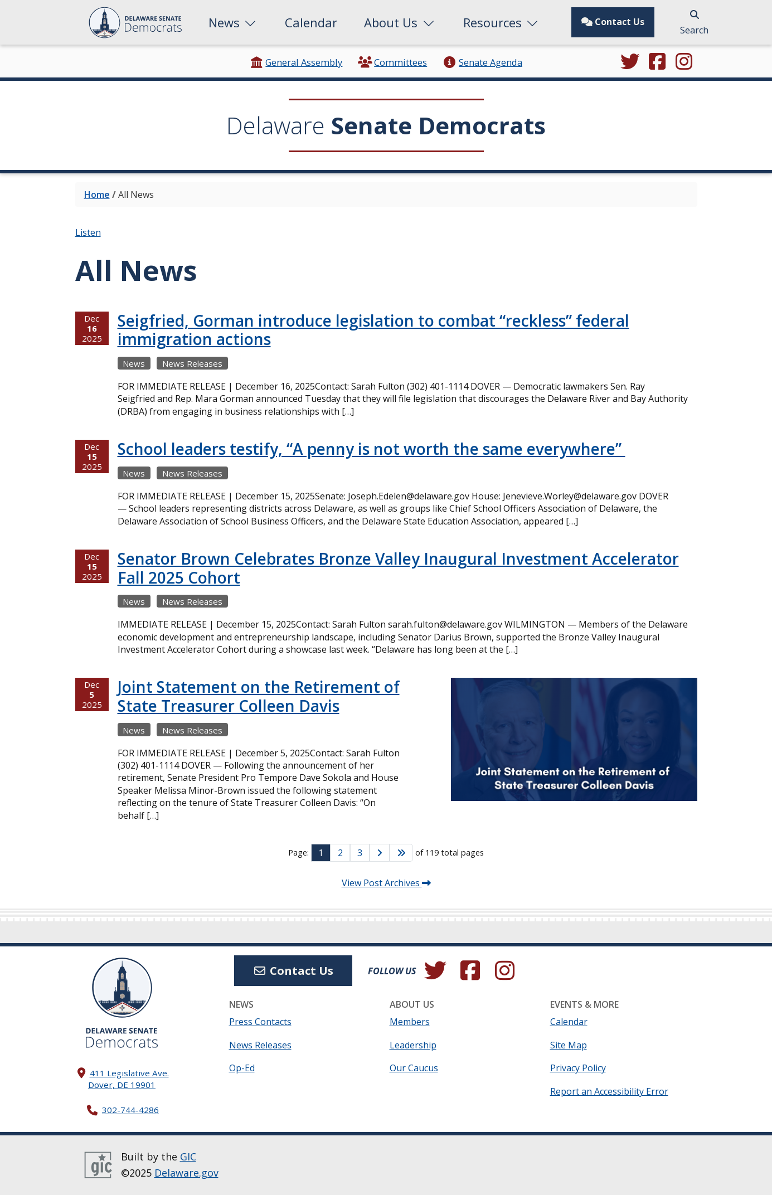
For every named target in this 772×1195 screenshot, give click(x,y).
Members (410, 1022)
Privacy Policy (578, 1068)
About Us (400, 22)
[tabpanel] (386, 578)
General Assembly (295, 62)
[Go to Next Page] (380, 853)
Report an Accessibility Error (609, 1091)
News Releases (260, 1045)
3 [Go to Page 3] (359, 853)
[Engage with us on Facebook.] (657, 62)
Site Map (568, 1045)
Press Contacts (260, 1022)
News (233, 22)
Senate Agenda (482, 62)
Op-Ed (242, 1068)
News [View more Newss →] (134, 363)
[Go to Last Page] (401, 853)
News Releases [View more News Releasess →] (192, 363)
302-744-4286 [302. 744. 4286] (130, 1109)
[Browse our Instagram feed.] (684, 62)
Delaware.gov (186, 1172)
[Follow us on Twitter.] (629, 62)
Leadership (413, 1045)
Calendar (311, 22)
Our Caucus (414, 1068)
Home (97, 194)
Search (694, 23)
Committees (392, 62)
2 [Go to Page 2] (340, 853)
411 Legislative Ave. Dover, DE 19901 (128, 1078)
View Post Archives (386, 883)
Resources (502, 22)
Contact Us (612, 22)
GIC (188, 1156)
